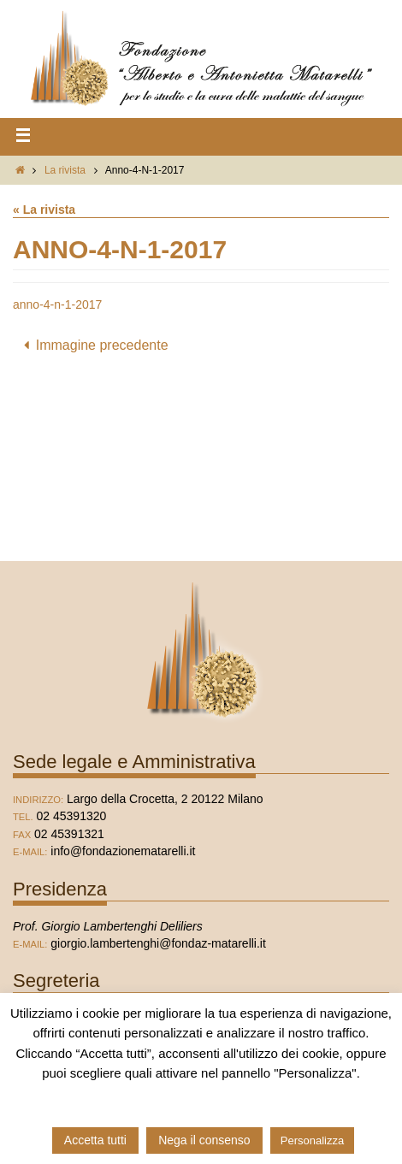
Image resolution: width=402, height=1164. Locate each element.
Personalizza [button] (312, 1140)
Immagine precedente (92, 345)
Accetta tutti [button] (95, 1140)
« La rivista (44, 209)
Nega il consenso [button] (204, 1140)
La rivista (65, 170)
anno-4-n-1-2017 (57, 304)
